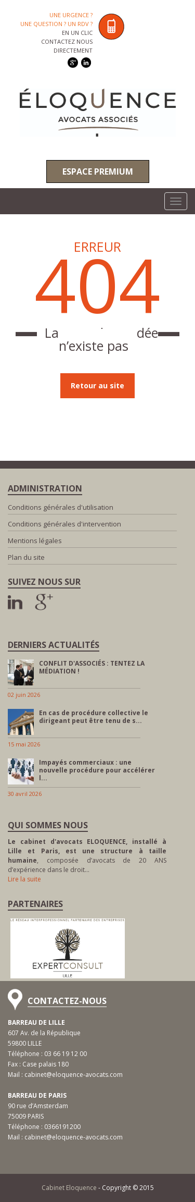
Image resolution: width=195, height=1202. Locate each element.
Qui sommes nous (48, 825)
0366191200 (62, 1126)
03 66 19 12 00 (65, 1053)
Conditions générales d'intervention (64, 524)
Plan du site (26, 557)
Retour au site (97, 385)
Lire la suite (24, 879)
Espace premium (97, 171)
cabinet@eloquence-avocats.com (73, 1074)
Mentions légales (35, 540)
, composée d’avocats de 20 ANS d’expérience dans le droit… (87, 855)
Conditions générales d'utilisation (60, 507)
